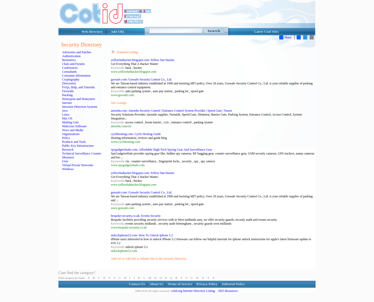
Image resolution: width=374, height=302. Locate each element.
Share (285, 37)
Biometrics (69, 60)
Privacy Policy (207, 284)
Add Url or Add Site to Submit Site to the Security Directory (148, 258)
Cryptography (70, 79)
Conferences (70, 68)
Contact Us (137, 284)
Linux (66, 114)
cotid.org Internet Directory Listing (193, 291)
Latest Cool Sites (266, 31)
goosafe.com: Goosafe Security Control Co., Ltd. (141, 79)
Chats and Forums (73, 64)
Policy (66, 138)
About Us (156, 284)
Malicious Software (74, 126)
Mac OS (67, 118)
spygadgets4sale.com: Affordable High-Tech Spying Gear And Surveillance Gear (161, 149)
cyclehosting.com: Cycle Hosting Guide (136, 134)
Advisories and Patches (76, 52)
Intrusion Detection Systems (79, 107)
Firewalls (68, 91)
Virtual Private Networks (77, 165)
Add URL (118, 31)
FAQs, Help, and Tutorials (78, 87)
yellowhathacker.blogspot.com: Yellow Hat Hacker (143, 60)
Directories (69, 83)
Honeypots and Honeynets (78, 99)
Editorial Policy (233, 284)
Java (65, 110)
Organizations (70, 134)
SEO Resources (228, 291)
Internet (67, 103)
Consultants (69, 71)
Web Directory (92, 31)
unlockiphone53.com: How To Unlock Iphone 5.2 (142, 235)
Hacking (67, 95)
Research (68, 149)
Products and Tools (74, 142)
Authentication (71, 56)
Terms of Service (180, 284)
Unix (65, 161)
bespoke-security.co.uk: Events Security (136, 216)
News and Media (72, 130)
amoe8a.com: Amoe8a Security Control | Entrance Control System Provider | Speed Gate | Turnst (171, 110)
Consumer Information (76, 75)
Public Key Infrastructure (78, 145)
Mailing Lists (70, 122)
